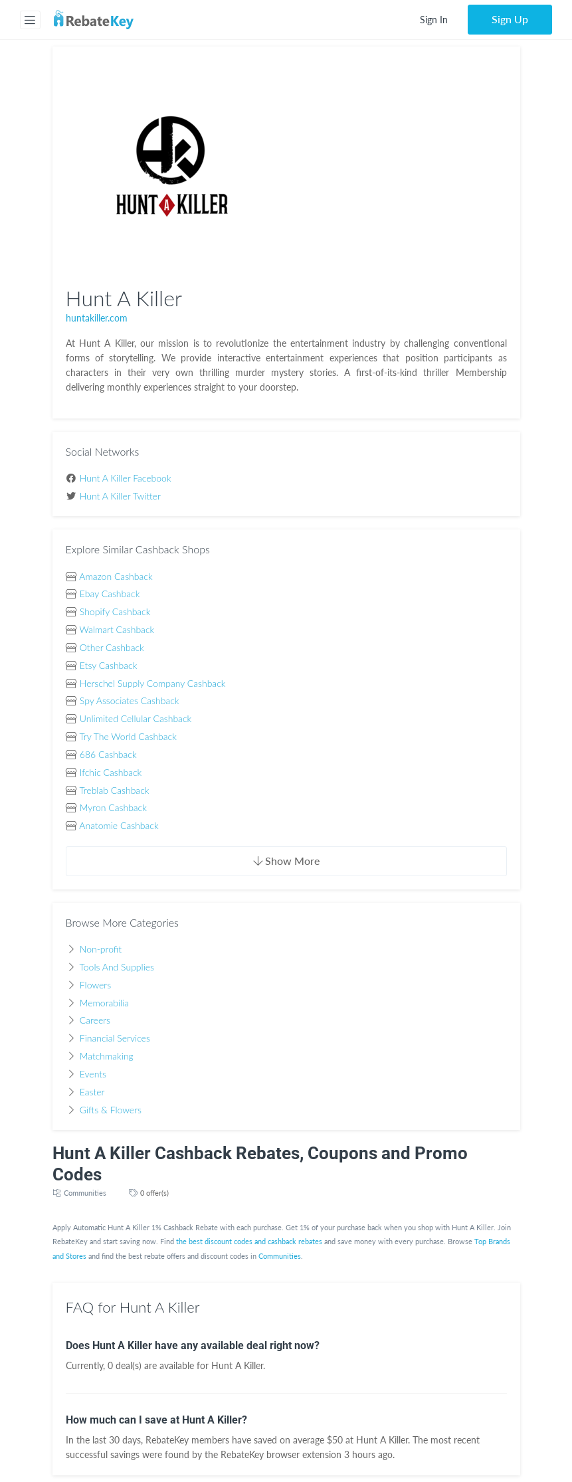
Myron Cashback (113, 807)
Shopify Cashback (115, 611)
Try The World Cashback (127, 736)
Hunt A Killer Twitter (120, 496)
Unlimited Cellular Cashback (135, 718)
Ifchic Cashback (111, 772)
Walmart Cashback (117, 629)
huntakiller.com (97, 318)
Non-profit (101, 949)
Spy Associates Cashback (129, 700)
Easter (92, 1091)
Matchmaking (107, 1056)
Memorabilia (104, 1002)
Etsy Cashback (109, 665)
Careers (95, 1020)
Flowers (95, 984)
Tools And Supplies (116, 967)
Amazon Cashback (115, 576)
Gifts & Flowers (111, 1109)
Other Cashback (112, 647)
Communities (85, 1192)
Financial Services (115, 1038)
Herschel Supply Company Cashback (153, 683)
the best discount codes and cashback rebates (249, 1241)
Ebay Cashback (110, 593)
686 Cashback (108, 754)
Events (93, 1073)
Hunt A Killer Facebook (125, 478)
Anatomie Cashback (118, 825)
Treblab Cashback (114, 790)
